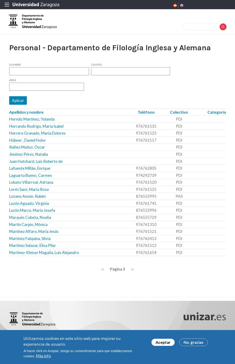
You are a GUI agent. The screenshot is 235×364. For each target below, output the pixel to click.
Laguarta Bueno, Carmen (30, 177)
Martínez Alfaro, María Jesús (34, 233)
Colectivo (179, 114)
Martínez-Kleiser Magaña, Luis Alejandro (44, 254)
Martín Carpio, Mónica (28, 226)
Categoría (216, 114)
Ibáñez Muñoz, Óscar (27, 149)
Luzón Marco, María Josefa (32, 212)
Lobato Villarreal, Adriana (31, 184)
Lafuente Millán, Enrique (29, 170)
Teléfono (146, 114)
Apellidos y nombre (26, 114)
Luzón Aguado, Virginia (29, 205)
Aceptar (163, 343)
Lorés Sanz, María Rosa (29, 191)
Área (12, 82)
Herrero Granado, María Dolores (37, 135)
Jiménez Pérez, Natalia (28, 156)
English (181, 5)
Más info (43, 356)
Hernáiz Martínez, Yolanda (32, 121)
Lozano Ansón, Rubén (27, 198)
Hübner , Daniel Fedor (27, 142)
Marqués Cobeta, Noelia (30, 219)
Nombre (15, 66)
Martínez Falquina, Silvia (29, 240)
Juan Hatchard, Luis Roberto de (36, 163)
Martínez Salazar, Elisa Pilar (32, 247)
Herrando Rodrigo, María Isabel (36, 128)
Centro (96, 66)
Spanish (174, 5)
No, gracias (193, 343)
